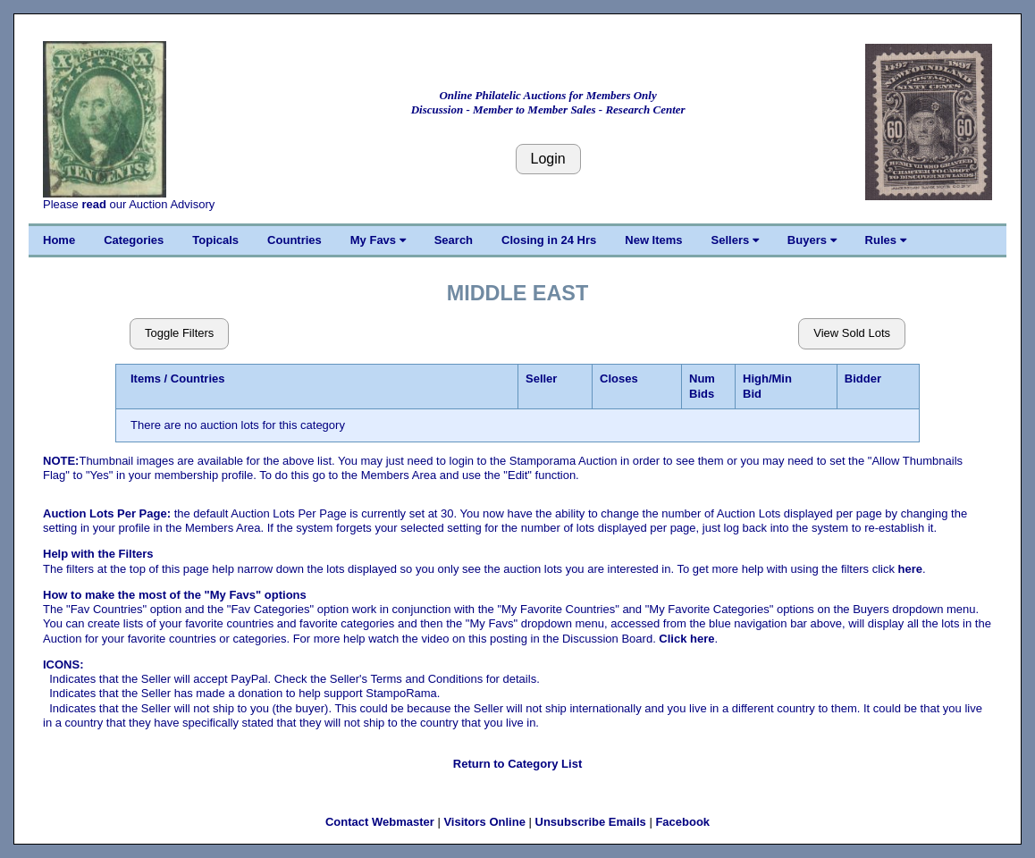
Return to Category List (517, 763)
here (910, 569)
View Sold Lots (851, 333)
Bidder (863, 378)
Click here (686, 638)
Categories (134, 240)
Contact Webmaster (379, 822)
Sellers (735, 240)
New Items (653, 240)
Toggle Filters (179, 333)
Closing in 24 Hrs (548, 240)
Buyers (812, 240)
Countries (294, 240)
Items (145, 378)
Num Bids (702, 386)
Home (59, 240)
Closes (619, 378)
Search (453, 240)
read (93, 204)
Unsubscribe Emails (590, 822)
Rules (885, 240)
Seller (541, 378)
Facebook (682, 822)
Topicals (215, 240)
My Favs (378, 240)
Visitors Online (484, 822)
